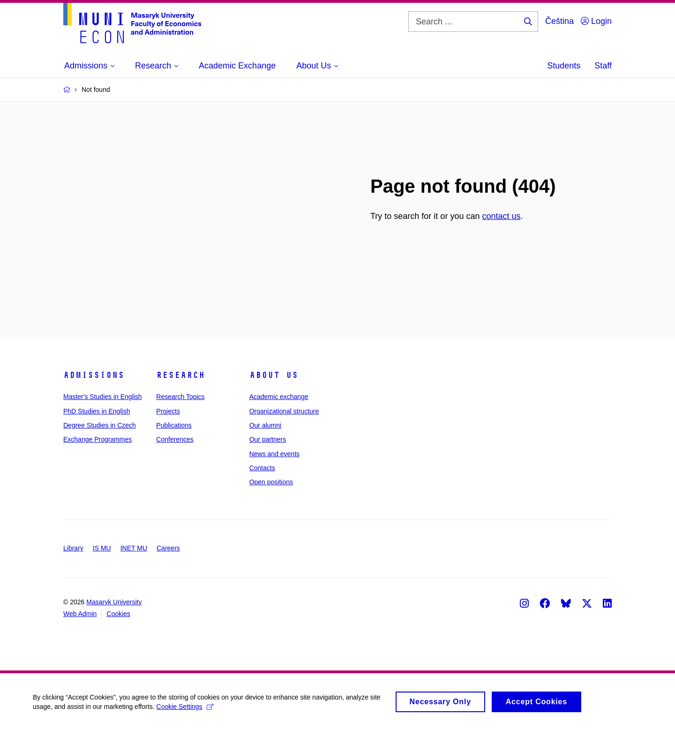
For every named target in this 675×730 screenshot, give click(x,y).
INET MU (133, 548)
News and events (274, 454)
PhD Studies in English (96, 411)
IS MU (102, 548)
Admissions (93, 375)
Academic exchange (278, 396)
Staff (603, 65)
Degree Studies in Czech (99, 425)
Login (596, 21)
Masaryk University (114, 602)
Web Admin (80, 613)
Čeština (559, 21)
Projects (168, 411)
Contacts (262, 468)
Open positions (271, 482)
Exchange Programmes (97, 439)
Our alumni (265, 425)
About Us (273, 375)
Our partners (267, 439)
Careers (168, 548)
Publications (174, 425)
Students (563, 65)
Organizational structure (284, 411)
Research (180, 375)
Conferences (174, 439)
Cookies (118, 613)
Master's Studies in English (102, 396)
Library (73, 548)
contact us (501, 216)
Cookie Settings (185, 711)
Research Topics (180, 396)
